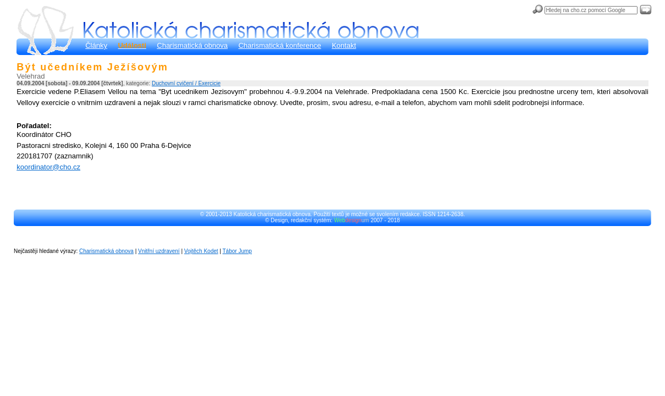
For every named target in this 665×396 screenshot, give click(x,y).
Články (96, 45)
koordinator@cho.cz (48, 167)
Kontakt (344, 45)
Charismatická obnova (192, 45)
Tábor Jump (237, 251)
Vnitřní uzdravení (159, 251)
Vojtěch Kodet (201, 251)
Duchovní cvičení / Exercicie (186, 83)
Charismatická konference (279, 45)
